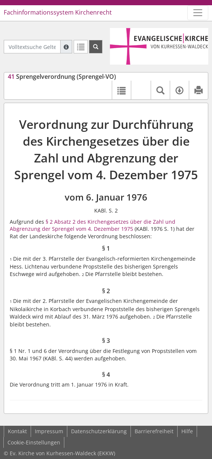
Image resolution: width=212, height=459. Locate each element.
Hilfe (187, 431)
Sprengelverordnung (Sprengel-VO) (62, 76)
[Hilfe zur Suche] (66, 46)
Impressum (49, 431)
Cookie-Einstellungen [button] (33, 442)
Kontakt (17, 431)
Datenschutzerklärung (99, 431)
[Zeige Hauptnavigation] (197, 12)
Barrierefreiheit (154, 431)
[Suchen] (95, 46)
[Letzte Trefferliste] (81, 46)
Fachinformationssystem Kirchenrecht (58, 12)
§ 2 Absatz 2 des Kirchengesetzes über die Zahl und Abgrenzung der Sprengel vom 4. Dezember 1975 (92, 225)
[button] (141, 90)
